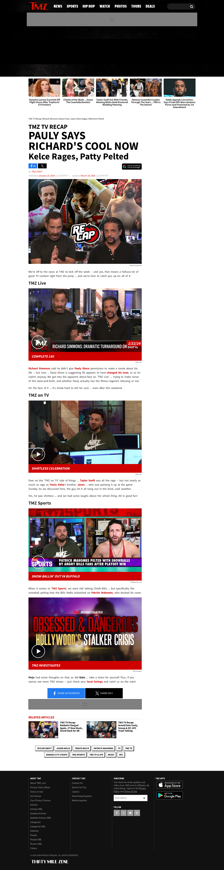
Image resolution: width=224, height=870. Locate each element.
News (36, 70)
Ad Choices (35, 796)
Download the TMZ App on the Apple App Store (169, 785)
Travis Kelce (82, 748)
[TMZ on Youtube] (41, 44)
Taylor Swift (44, 748)
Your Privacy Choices (40, 800)
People (33, 835)
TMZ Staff (36, 171)
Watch (110, 70)
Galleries (34, 831)
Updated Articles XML (40, 818)
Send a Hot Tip (79, 787)
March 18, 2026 (88, 175)
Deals (183, 70)
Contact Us (77, 783)
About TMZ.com (38, 783)
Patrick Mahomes (103, 748)
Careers (75, 792)
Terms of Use (36, 792)
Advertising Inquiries (82, 796)
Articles (34, 805)
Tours (160, 70)
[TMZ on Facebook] (31, 44)
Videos (33, 848)
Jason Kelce (63, 748)
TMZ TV (128, 748)
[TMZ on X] (36, 44)
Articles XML (36, 809)
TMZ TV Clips (96, 754)
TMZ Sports (59, 588)
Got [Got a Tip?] (38, 58)
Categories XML (38, 826)
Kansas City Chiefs (56, 754)
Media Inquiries (79, 800)
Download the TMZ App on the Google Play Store (169, 795)
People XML (36, 839)
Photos (136, 70)
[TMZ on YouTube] (130, 813)
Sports (59, 70)
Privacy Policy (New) (40, 787)
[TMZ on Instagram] (47, 44)
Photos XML (36, 844)
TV (119, 748)
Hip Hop (85, 70)
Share (66, 693)
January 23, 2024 (46, 175)
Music (111, 754)
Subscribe (144, 798)
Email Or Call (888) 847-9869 (64, 58)
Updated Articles (38, 813)
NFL (121, 754)
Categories (35, 822)
